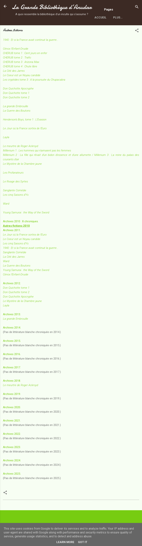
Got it (82, 542)
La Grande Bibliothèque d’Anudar (52, 7)
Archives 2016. (12, 367)
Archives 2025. (12, 487)
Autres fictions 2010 (16, 239)
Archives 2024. (12, 474)
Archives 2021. (12, 434)
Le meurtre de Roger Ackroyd (20, 159)
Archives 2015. (12, 354)
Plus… (71, 31)
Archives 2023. (12, 460)
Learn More (65, 542)
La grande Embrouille (15, 332)
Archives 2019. (12, 407)
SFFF (56, 31)
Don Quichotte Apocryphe (18, 102)
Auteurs (39, 31)
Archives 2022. (12, 447)
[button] (137, 45)
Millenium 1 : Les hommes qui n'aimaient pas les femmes (37, 164)
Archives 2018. (12, 394)
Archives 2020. (12, 421)
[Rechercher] (137, 7)
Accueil (21, 31)
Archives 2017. (12, 381)
